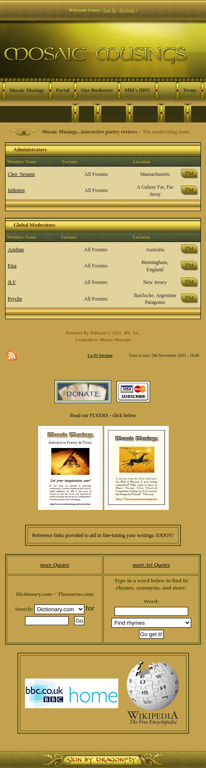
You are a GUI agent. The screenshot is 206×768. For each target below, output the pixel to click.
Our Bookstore (97, 90)
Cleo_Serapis (21, 174)
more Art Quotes (151, 565)
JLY (12, 282)
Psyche (15, 299)
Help (198, 113)
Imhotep (16, 190)
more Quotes (54, 565)
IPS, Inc (131, 332)
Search (174, 113)
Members (145, 113)
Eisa (12, 266)
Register (127, 9)
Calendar (113, 113)
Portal (63, 90)
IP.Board (98, 332)
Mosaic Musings (27, 90)
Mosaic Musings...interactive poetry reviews (89, 132)
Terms (190, 90)
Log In (109, 9)
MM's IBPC (138, 90)
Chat (86, 113)
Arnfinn (16, 250)
